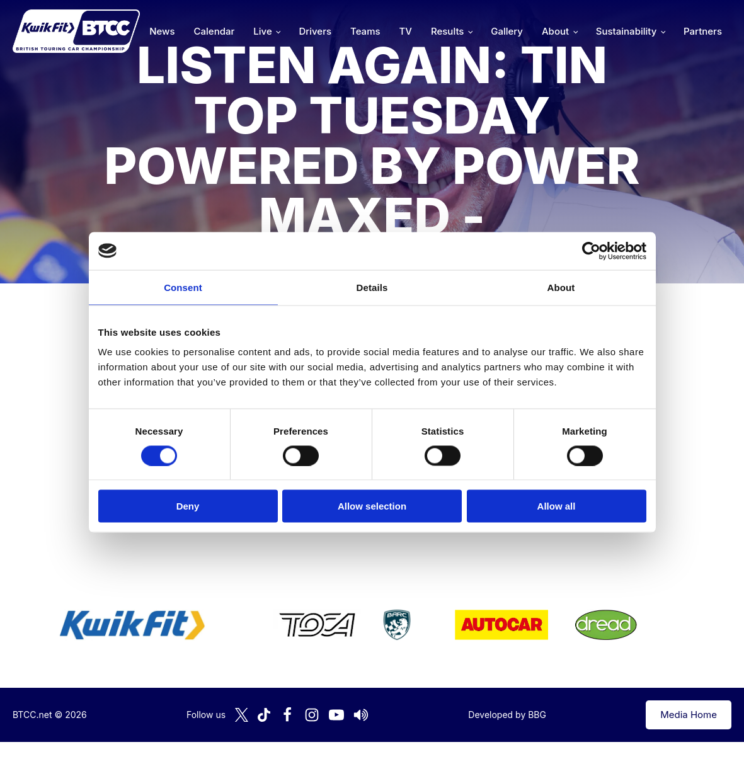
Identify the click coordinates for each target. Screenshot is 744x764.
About (555, 31)
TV (405, 31)
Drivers (315, 31)
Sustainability (626, 31)
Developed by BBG (507, 714)
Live (262, 31)
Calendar (214, 31)
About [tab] (561, 287)
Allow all (556, 506)
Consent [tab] (183, 287)
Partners (703, 31)
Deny (188, 506)
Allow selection (372, 506)
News (162, 31)
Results (447, 31)
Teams (365, 31)
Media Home (688, 715)
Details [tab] (372, 287)
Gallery (507, 31)
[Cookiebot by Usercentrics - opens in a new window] (591, 250)
